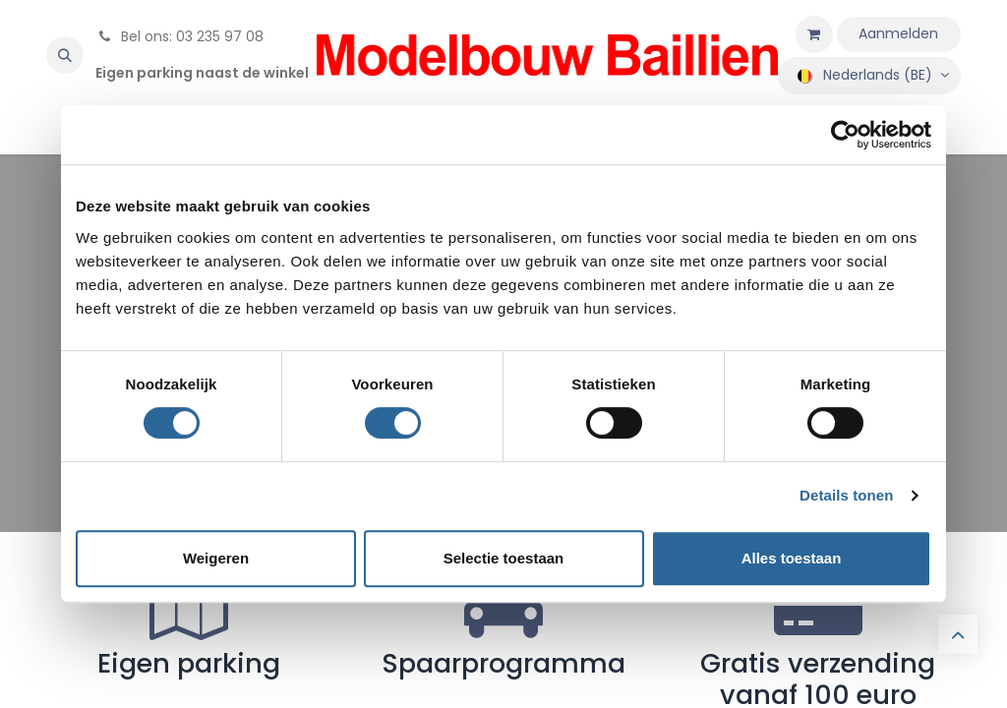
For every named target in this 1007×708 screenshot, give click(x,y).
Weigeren (216, 558)
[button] (65, 55)
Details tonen (846, 495)
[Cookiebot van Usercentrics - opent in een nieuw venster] (845, 134)
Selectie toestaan (504, 558)
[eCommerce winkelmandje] (814, 34)
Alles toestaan (791, 558)
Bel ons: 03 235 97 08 (179, 36)
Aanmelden (898, 33)
